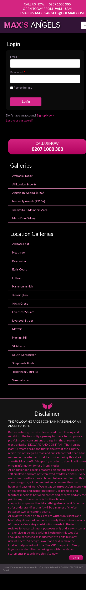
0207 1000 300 (60, 4)
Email (14, 56)
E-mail (6, 570)
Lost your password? (19, 120)
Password (17, 72)
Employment (16, 567)
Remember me (21, 88)
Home (6, 567)
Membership (30, 567)
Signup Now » (45, 115)
